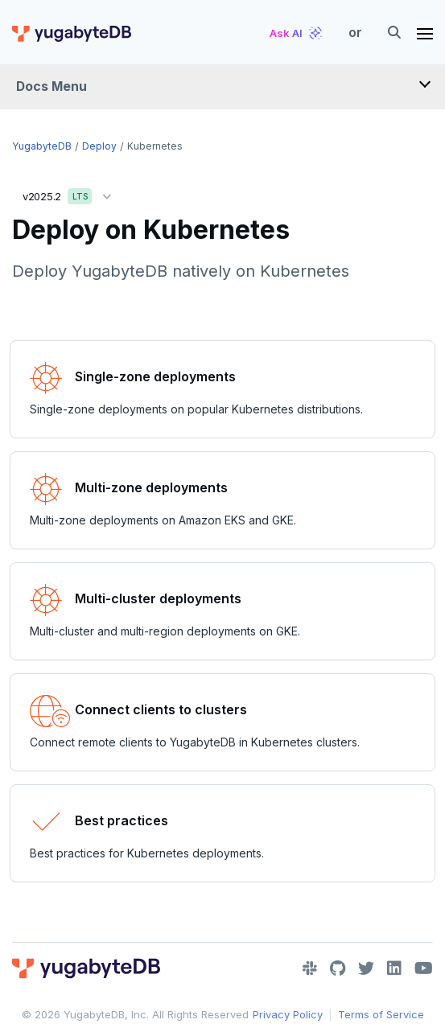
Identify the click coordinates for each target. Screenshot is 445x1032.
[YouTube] (423, 968)
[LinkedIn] (394, 968)
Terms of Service (381, 1014)
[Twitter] (366, 968)
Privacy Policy (288, 1014)
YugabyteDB (42, 146)
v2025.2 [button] (71, 193)
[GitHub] (337, 968)
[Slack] (310, 968)
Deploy (99, 146)
